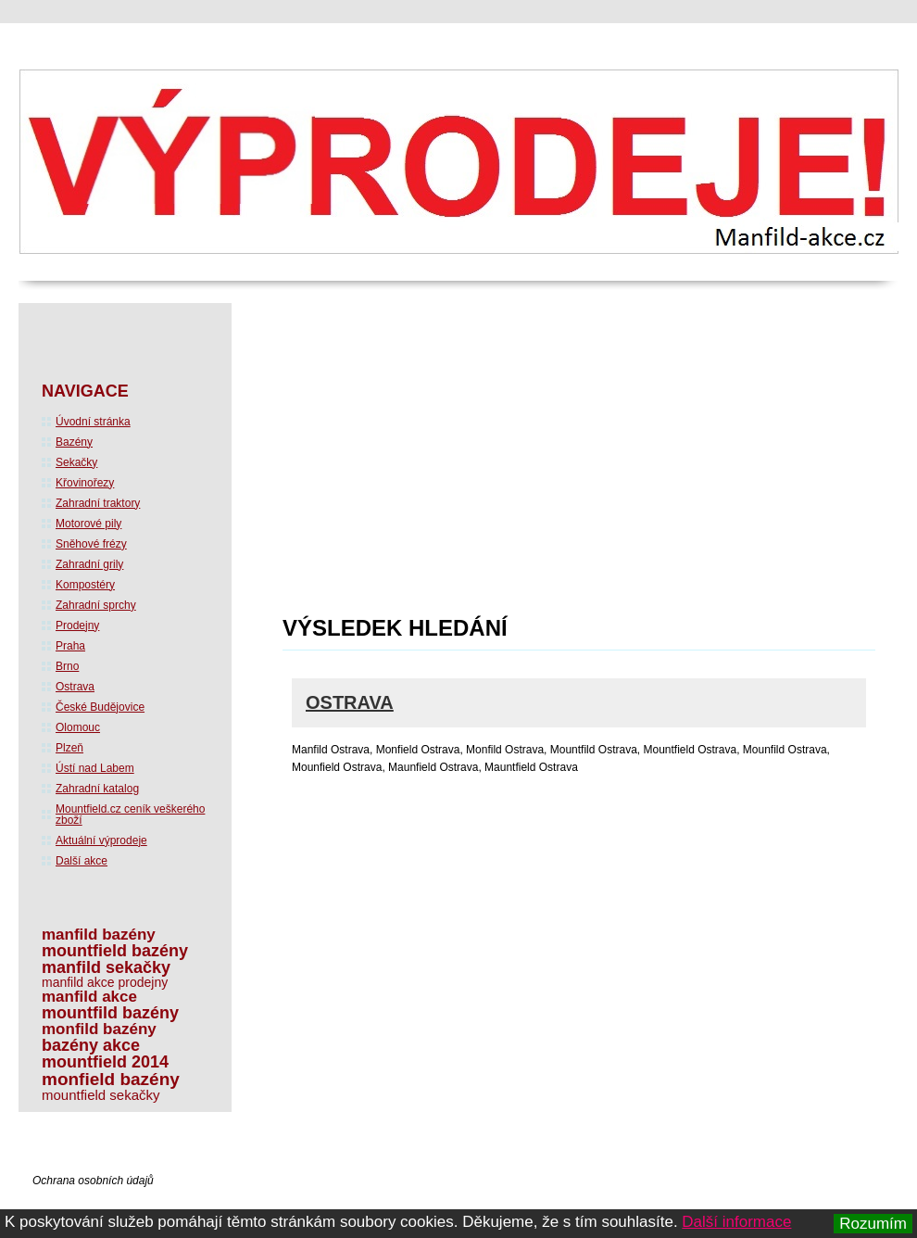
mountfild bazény (110, 1013)
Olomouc (78, 727)
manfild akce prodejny (105, 982)
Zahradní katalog (97, 788)
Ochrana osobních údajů (93, 1180)
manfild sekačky (106, 967)
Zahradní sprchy (96, 605)
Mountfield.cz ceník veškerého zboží (130, 814)
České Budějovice (100, 707)
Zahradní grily (89, 564)
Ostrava (350, 702)
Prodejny (77, 625)
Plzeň (69, 747)
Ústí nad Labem (95, 768)
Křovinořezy (85, 482)
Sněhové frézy (91, 543)
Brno (67, 666)
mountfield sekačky (101, 1095)
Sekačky (76, 462)
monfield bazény (111, 1079)
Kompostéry (85, 584)
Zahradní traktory (98, 503)
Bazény (74, 442)
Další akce (81, 860)
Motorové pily (88, 523)
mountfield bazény (115, 950)
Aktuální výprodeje (101, 840)
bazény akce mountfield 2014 (105, 1053)
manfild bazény (99, 934)
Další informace (736, 1222)
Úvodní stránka (93, 421)
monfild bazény (99, 1029)
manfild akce (89, 996)
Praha (70, 645)
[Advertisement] (445, 465)
